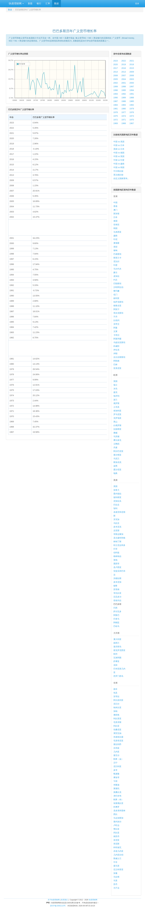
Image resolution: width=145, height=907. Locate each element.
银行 (39, 3)
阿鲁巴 (116, 615)
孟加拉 (116, 276)
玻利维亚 (117, 497)
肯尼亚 (116, 840)
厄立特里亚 (118, 869)
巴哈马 (116, 626)
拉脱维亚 (117, 429)
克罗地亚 (117, 418)
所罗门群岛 (118, 676)
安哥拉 (116, 696)
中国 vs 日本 (118, 145)
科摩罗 (116, 807)
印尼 (115, 239)
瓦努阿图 (117, 657)
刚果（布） (118, 799)
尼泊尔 (116, 261)
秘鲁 (115, 586)
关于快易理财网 (54, 900)
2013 (123, 72)
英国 (115, 381)
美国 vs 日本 (118, 149)
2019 (123, 64)
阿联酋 (116, 361)
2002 (115, 83)
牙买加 (116, 519)
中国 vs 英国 (118, 156)
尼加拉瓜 (117, 501)
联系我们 (64, 900)
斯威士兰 (117, 858)
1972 (115, 120)
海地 (115, 560)
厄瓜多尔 (117, 597)
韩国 (115, 228)
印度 (115, 265)
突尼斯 (116, 844)
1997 (131, 86)
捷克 (115, 392)
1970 (131, 120)
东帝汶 (116, 324)
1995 (123, 90)
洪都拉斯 (117, 578)
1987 (115, 101)
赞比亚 (116, 829)
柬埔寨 (116, 243)
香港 (115, 206)
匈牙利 (116, 396)
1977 (123, 112)
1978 (115, 112)
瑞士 (115, 385)
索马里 (116, 866)
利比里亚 (117, 718)
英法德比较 (118, 175)
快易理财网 (16, 3)
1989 (123, 97)
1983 (123, 105)
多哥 (115, 770)
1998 (123, 86)
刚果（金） (118, 759)
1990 (115, 97)
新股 (30, 3)
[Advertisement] (74, 19)
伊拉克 (116, 350)
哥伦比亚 (117, 593)
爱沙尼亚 (117, 469)
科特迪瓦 (117, 847)
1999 (115, 86)
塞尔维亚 (117, 455)
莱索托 (116, 788)
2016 (123, 68)
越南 (115, 236)
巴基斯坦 (117, 254)
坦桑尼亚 (117, 729)
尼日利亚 (117, 766)
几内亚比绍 (118, 855)
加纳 (115, 711)
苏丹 (115, 884)
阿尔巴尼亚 (118, 451)
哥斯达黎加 (118, 534)
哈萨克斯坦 (118, 302)
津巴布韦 (117, 796)
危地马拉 (117, 600)
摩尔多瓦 (117, 440)
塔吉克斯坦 (118, 313)
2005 (115, 79)
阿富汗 (116, 309)
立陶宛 (116, 444)
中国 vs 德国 (118, 153)
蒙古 (115, 272)
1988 (131, 97)
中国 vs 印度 (118, 160)
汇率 (47, 3)
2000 (131, 83)
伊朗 (115, 353)
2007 (123, 75)
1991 (131, 94)
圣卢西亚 (117, 567)
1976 (131, 112)
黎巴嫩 (116, 291)
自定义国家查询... (121, 178)
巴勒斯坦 (117, 283)
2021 (131, 61)
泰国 (115, 221)
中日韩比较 (118, 171)
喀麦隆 (116, 774)
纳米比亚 (117, 707)
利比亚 (116, 726)
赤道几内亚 (118, 851)
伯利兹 (116, 552)
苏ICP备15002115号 (58, 906)
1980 (123, 108)
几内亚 (116, 752)
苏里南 (116, 589)
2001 (123, 83)
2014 (115, 72)
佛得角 (116, 715)
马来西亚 (117, 232)
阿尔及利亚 (118, 700)
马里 (115, 880)
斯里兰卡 (117, 258)
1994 (131, 90)
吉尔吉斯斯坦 (119, 357)
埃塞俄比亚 (118, 803)
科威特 (116, 346)
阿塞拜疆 (117, 339)
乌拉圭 (116, 523)
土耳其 (116, 407)
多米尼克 (117, 527)
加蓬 (115, 873)
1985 (131, 101)
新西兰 (116, 643)
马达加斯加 (118, 818)
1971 (123, 120)
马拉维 (116, 877)
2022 (123, 61)
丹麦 (115, 447)
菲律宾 (116, 224)
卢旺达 (116, 825)
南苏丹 (116, 836)
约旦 (115, 280)
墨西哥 (116, 563)
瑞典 (115, 473)
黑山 (115, 422)
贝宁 (115, 763)
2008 (115, 75)
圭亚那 (116, 530)
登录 (137, 3)
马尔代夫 (117, 269)
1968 (123, 123)
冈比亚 (116, 833)
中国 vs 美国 (118, 141)
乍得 (115, 781)
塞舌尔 (116, 755)
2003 (131, 79)
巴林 (115, 364)
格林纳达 (117, 556)
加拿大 (116, 490)
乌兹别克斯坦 (119, 342)
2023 (115, 61)
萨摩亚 (116, 661)
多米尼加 (117, 582)
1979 (131, 108)
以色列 (116, 320)
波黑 (115, 466)
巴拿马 (116, 619)
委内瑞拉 (117, 494)
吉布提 (116, 748)
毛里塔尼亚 (118, 740)
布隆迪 (116, 785)
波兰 (115, 399)
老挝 (115, 247)
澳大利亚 (117, 639)
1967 (131, 123)
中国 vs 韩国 (118, 167)
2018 (131, 64)
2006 (131, 75)
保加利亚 (117, 411)
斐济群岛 (117, 646)
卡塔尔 (116, 335)
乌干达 (116, 888)
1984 (115, 105)
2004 (123, 79)
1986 (123, 101)
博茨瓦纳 (117, 733)
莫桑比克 (117, 792)
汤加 (115, 665)
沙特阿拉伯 (118, 287)
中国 (115, 202)
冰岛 (115, 388)
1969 (115, 123)
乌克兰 (116, 458)
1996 (115, 90)
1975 (115, 116)
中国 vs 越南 (118, 164)
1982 (131, 105)
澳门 (115, 210)
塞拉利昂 (117, 744)
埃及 (115, 693)
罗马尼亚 (117, 414)
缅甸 (115, 250)
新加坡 (116, 213)
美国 (115, 486)
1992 (123, 94)
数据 (56, 3)
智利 (115, 508)
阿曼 (115, 328)
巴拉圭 (116, 505)
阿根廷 (116, 622)
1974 (123, 116)
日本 (115, 217)
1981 (115, 108)
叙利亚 (116, 298)
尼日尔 (116, 704)
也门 (115, 294)
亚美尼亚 (117, 368)
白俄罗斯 (117, 425)
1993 (115, 94)
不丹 (115, 317)
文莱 (115, 331)
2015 (131, 68)
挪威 (115, 433)
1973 (131, 116)
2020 (115, 64)
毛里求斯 (117, 722)
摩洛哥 (116, 777)
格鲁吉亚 (117, 305)
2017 (115, 68)
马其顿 (116, 436)
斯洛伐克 (117, 462)
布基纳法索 (118, 737)
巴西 (115, 608)
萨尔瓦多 (117, 611)
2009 (131, 72)
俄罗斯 (116, 403)
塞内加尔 (117, 821)
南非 (115, 689)
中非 (115, 862)
